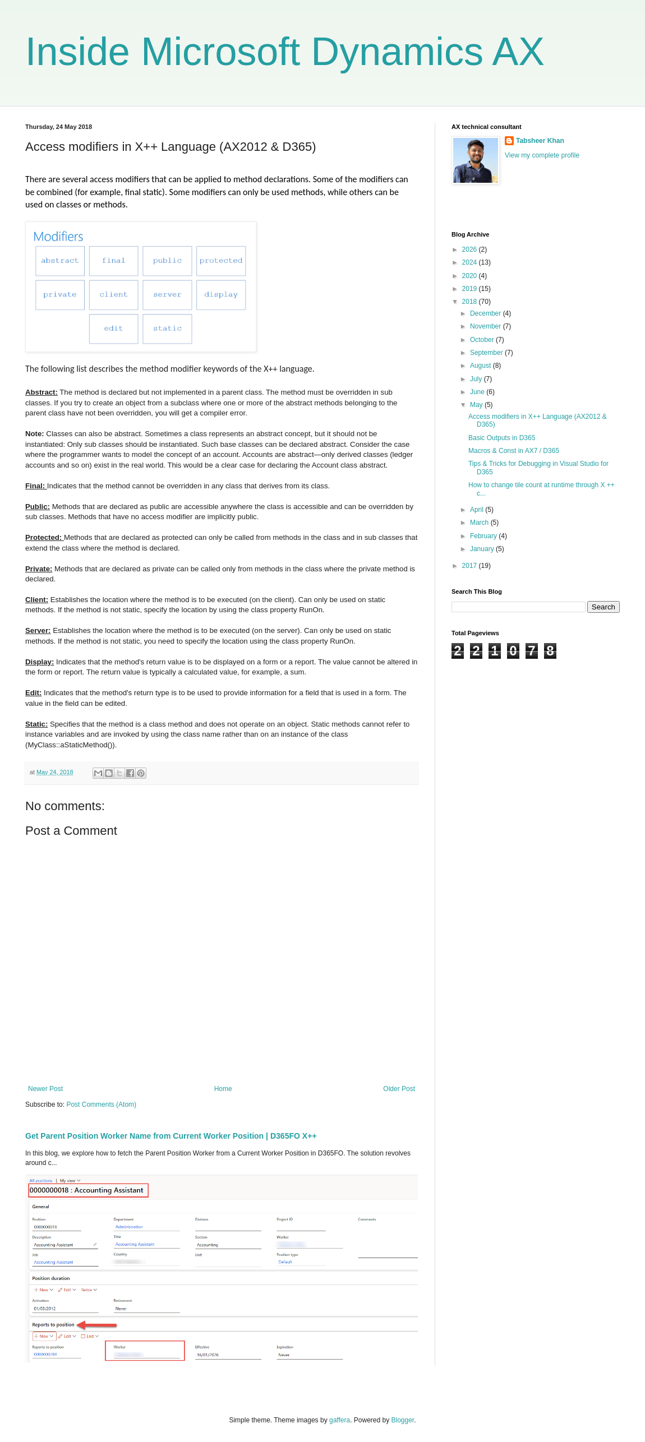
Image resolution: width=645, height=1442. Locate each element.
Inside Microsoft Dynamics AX (285, 51)
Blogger (402, 1420)
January (483, 549)
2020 (470, 276)
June (478, 392)
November (486, 326)
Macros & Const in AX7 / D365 (513, 451)
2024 (470, 262)
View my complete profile (542, 155)
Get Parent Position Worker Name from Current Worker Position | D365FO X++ (171, 1135)
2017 (470, 566)
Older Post (399, 1089)
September (487, 353)
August (481, 365)
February (484, 536)
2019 (470, 289)
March (480, 522)
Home (223, 1089)
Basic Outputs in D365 (501, 438)
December (486, 313)
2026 (470, 249)
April (477, 510)
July (477, 379)
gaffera (339, 1420)
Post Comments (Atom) (101, 1104)
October (483, 340)
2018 (470, 302)
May (477, 405)
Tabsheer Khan (540, 141)
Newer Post (45, 1089)
